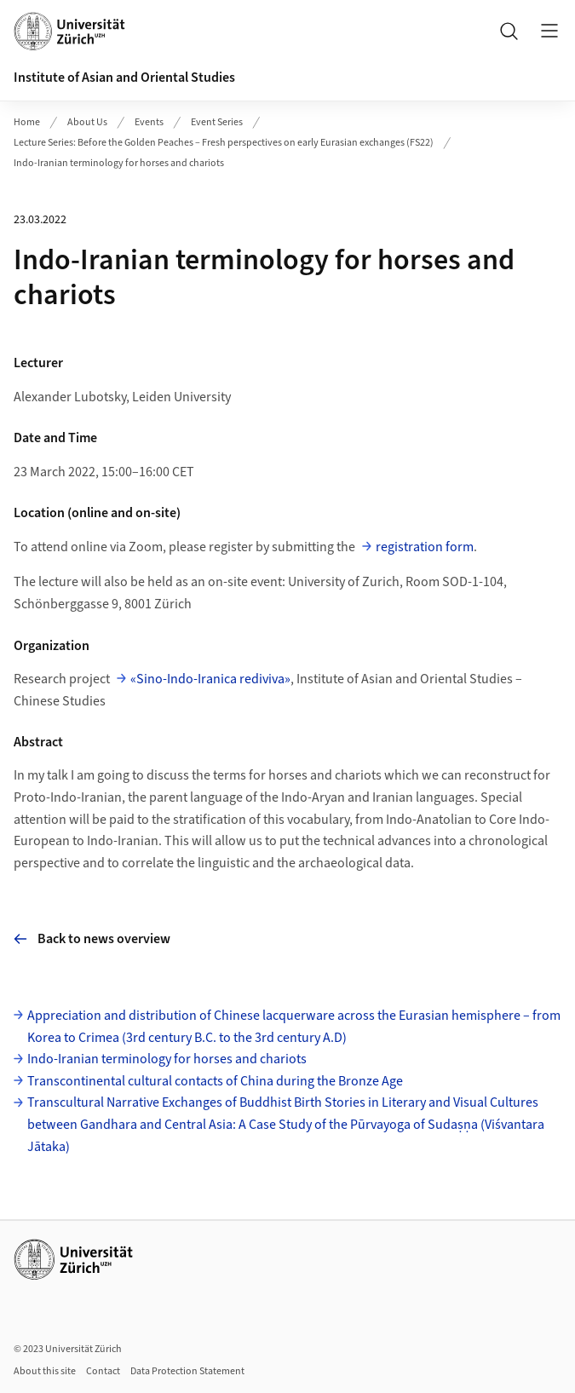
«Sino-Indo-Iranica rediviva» (210, 679)
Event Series (217, 122)
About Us (87, 122)
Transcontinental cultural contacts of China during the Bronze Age (215, 1081)
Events (149, 122)
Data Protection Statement (187, 1371)
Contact (103, 1371)
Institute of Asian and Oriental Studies (124, 77)
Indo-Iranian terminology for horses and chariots (119, 163)
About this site (45, 1371)
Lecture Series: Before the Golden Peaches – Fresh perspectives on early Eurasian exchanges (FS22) (224, 142)
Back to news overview (92, 939)
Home (27, 122)
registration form (425, 547)
